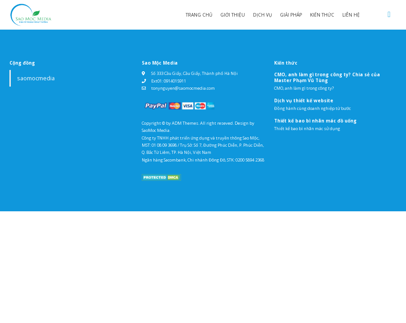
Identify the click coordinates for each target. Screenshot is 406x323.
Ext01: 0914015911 (168, 81)
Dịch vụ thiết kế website (303, 100)
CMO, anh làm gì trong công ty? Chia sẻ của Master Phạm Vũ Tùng (327, 77)
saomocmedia (36, 78)
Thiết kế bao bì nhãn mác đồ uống (315, 121)
